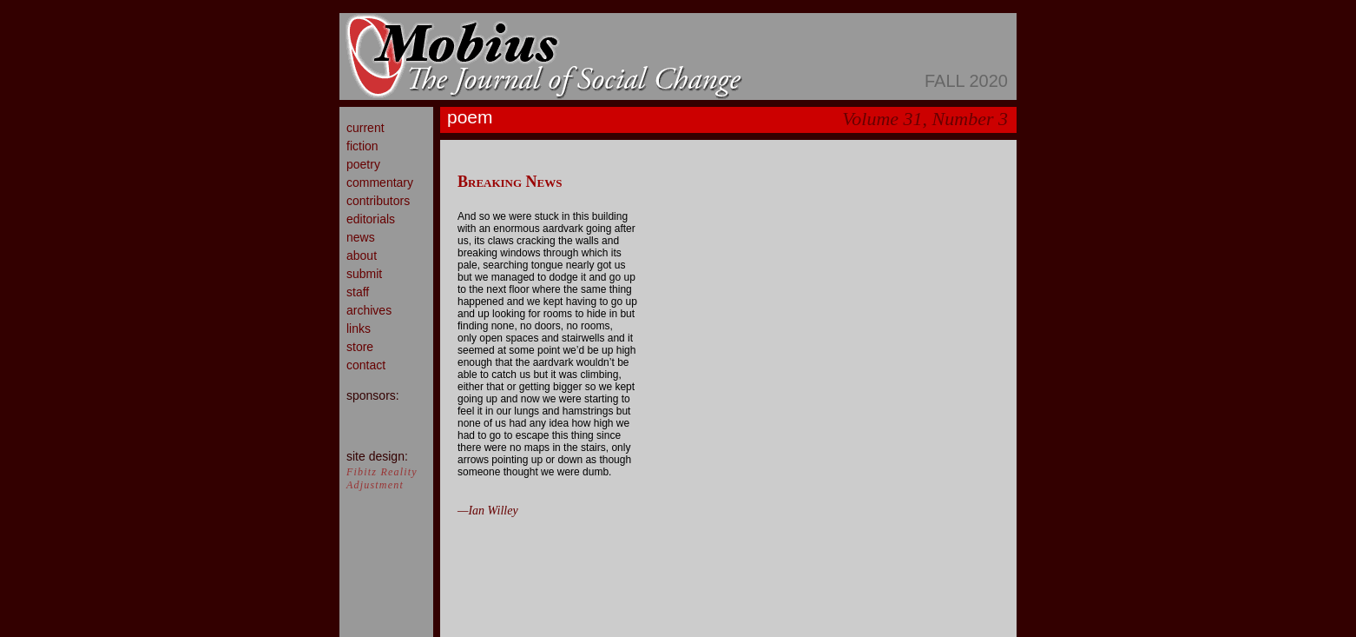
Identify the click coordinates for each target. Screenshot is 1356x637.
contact (365, 365)
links (358, 328)
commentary (379, 182)
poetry (363, 164)
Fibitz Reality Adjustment (382, 478)
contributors (378, 201)
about (361, 255)
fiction (362, 146)
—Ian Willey (487, 510)
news (360, 237)
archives (369, 310)
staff (357, 292)
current (365, 128)
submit (364, 274)
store (359, 347)
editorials (370, 219)
